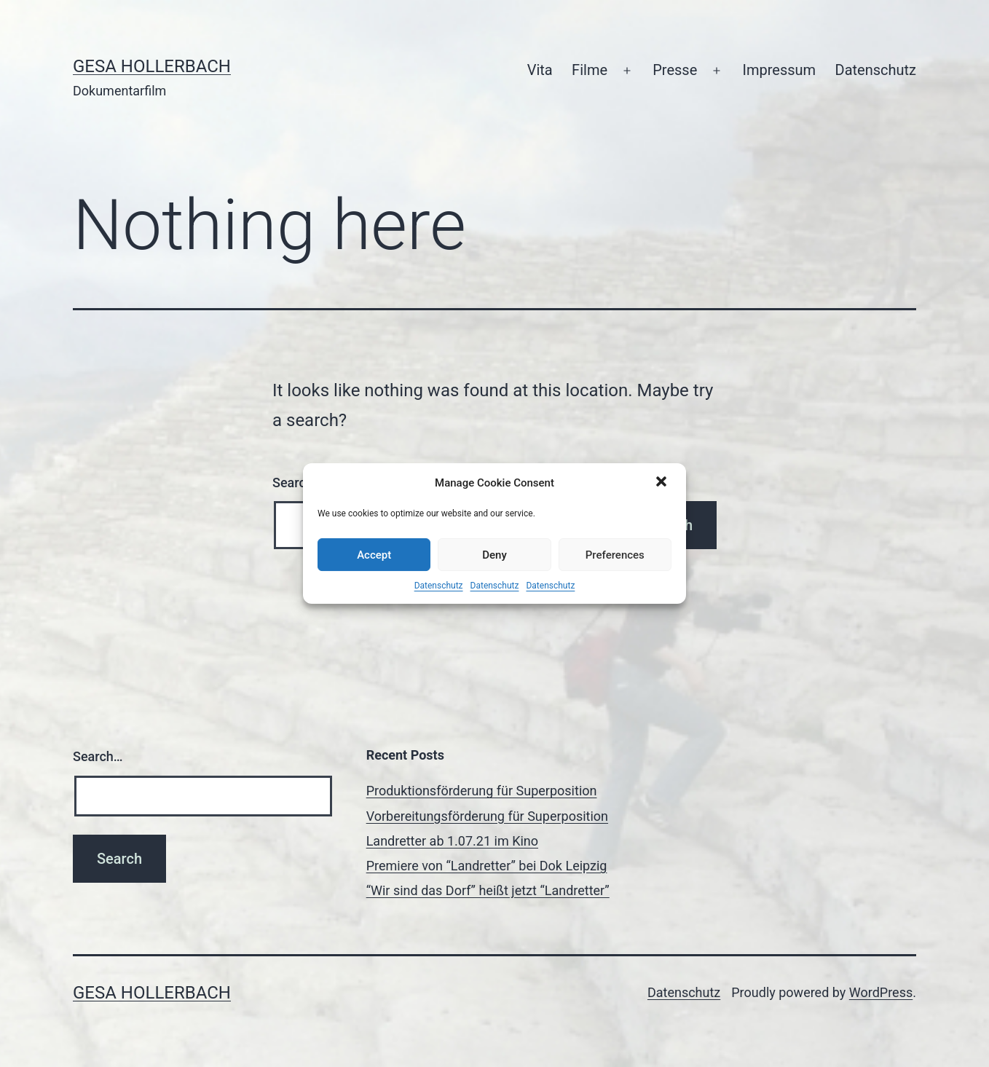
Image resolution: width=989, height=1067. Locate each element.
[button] (662, 483)
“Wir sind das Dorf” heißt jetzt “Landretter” (488, 890)
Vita (540, 70)
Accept (374, 555)
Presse (675, 70)
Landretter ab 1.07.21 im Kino (452, 841)
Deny (494, 555)
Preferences (615, 555)
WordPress (881, 992)
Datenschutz (438, 585)
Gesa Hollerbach (152, 66)
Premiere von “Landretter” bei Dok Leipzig (486, 865)
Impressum (779, 70)
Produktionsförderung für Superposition (481, 790)
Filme (589, 70)
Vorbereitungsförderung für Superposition (487, 816)
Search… (98, 756)
